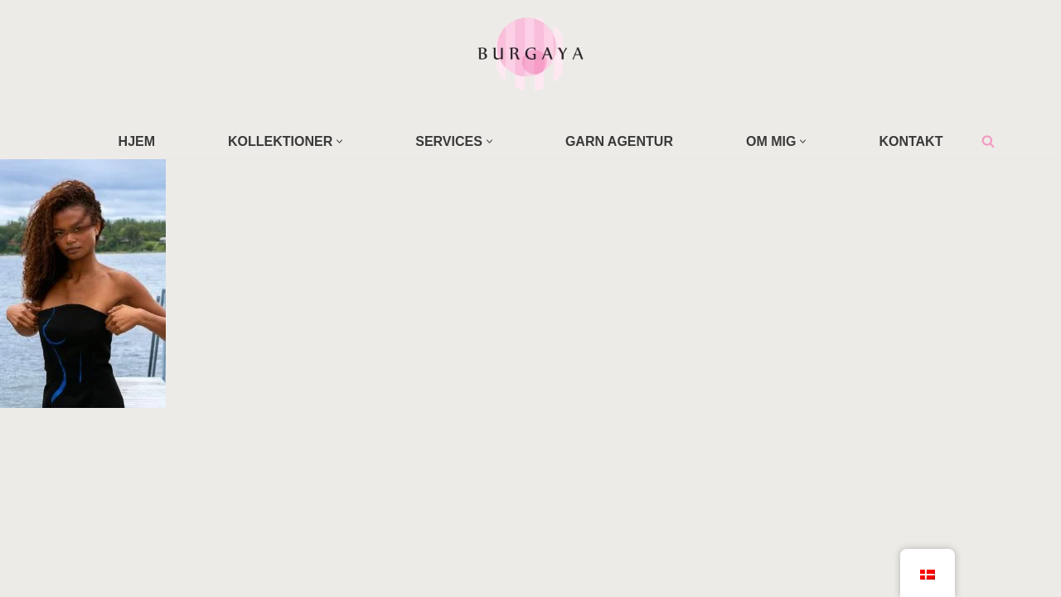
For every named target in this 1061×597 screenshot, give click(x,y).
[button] (339, 141)
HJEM (137, 141)
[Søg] (988, 141)
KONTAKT (910, 141)
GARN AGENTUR (619, 141)
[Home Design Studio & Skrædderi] (530, 53)
